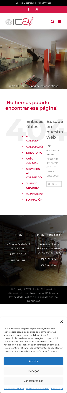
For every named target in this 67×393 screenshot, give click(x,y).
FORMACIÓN (34, 199)
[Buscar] (49, 184)
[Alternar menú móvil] (60, 21)
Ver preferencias (33, 380)
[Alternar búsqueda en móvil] (52, 21)
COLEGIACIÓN (35, 146)
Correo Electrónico (26, 2)
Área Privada (44, 2)
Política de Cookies (14, 388)
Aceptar (33, 361)
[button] (61, 322)
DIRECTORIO (34, 152)
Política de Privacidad (37, 388)
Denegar (33, 370)
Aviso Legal (57, 388)
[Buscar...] (54, 184)
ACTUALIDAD (34, 193)
